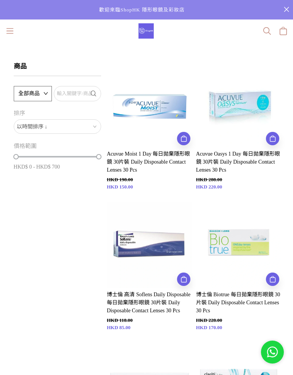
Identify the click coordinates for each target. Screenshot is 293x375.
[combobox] (57, 126)
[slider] (16, 156)
